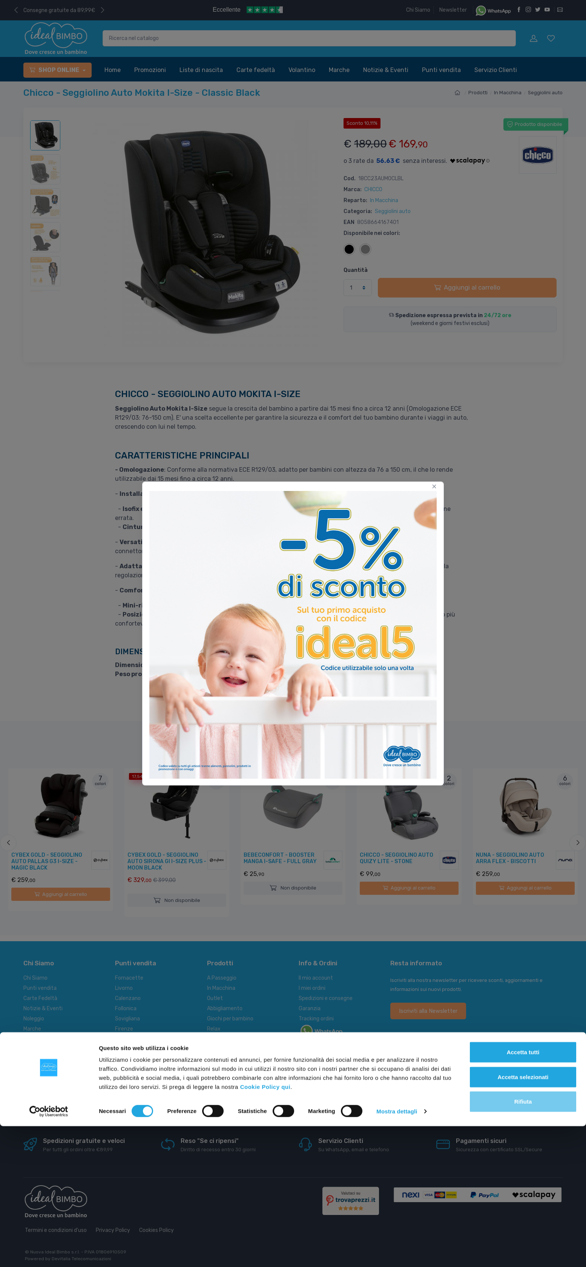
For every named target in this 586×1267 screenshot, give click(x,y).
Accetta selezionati (522, 1218)
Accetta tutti (523, 1193)
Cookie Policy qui (265, 1227)
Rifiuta (523, 1242)
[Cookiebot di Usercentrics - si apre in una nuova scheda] (49, 1252)
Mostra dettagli (396, 1252)
